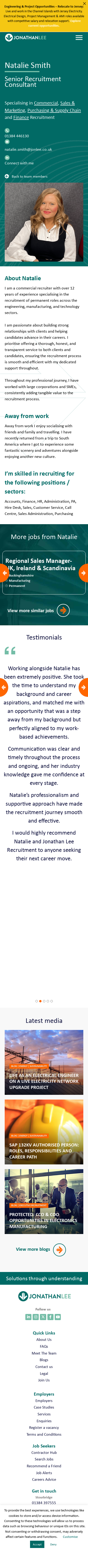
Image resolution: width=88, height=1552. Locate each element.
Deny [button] (53, 1544)
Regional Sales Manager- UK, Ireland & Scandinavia (40, 564)
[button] (27, 176)
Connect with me (19, 163)
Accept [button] (37, 1544)
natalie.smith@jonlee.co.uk (28, 149)
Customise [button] (70, 1536)
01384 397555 (44, 1502)
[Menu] (79, 38)
